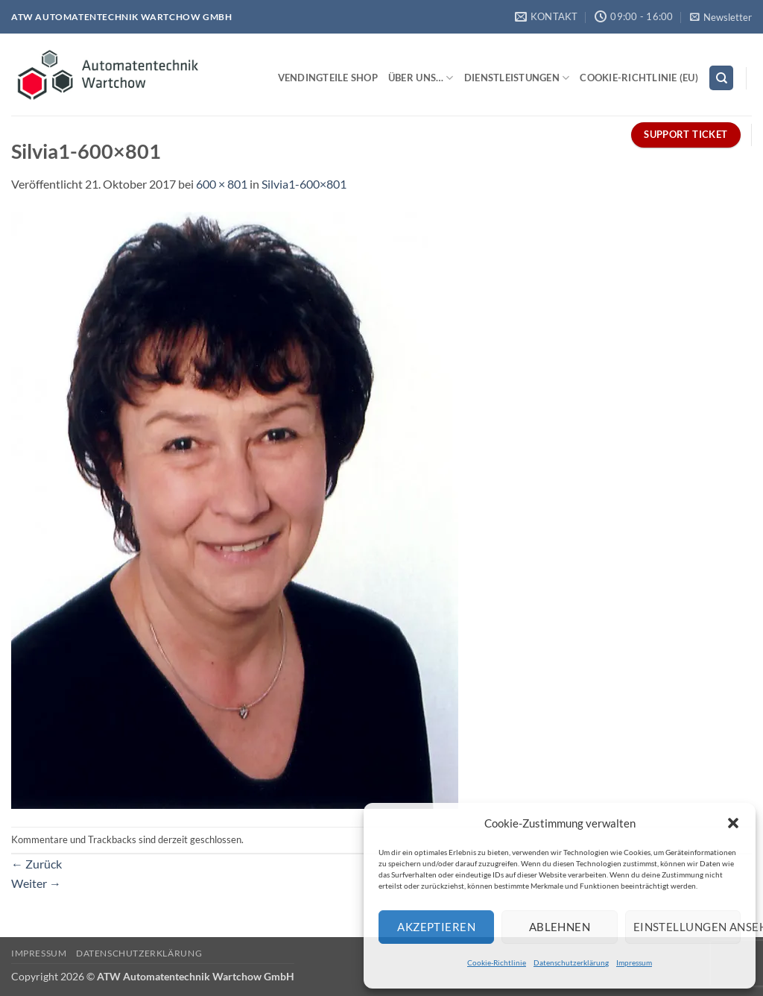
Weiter (36, 883)
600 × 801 (221, 184)
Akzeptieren (436, 926)
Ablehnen (560, 926)
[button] (733, 823)
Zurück (36, 864)
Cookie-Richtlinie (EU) (639, 77)
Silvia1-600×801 (304, 184)
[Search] (721, 78)
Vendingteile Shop (328, 77)
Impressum (634, 962)
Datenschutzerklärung (571, 962)
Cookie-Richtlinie (496, 962)
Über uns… (421, 78)
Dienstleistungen (517, 78)
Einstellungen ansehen (687, 926)
